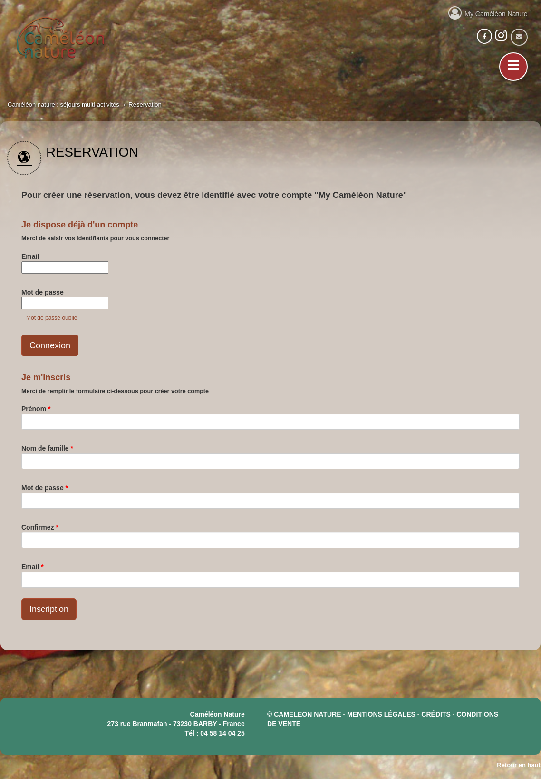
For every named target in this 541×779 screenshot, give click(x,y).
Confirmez (39, 527)
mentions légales (381, 714)
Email (30, 256)
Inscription (48, 609)
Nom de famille (47, 448)
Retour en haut (519, 765)
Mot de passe (42, 292)
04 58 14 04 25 (222, 733)
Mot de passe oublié (51, 318)
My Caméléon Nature (488, 12)
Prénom (35, 409)
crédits (435, 714)
